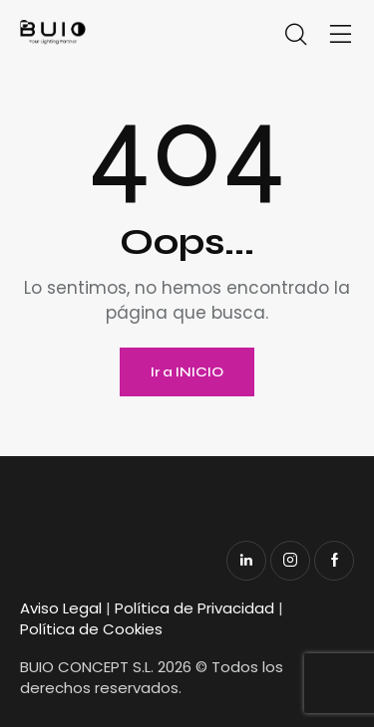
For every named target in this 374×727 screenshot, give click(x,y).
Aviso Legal (61, 608)
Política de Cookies (91, 628)
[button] (341, 35)
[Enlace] (110, 33)
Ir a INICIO (187, 372)
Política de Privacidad (194, 608)
